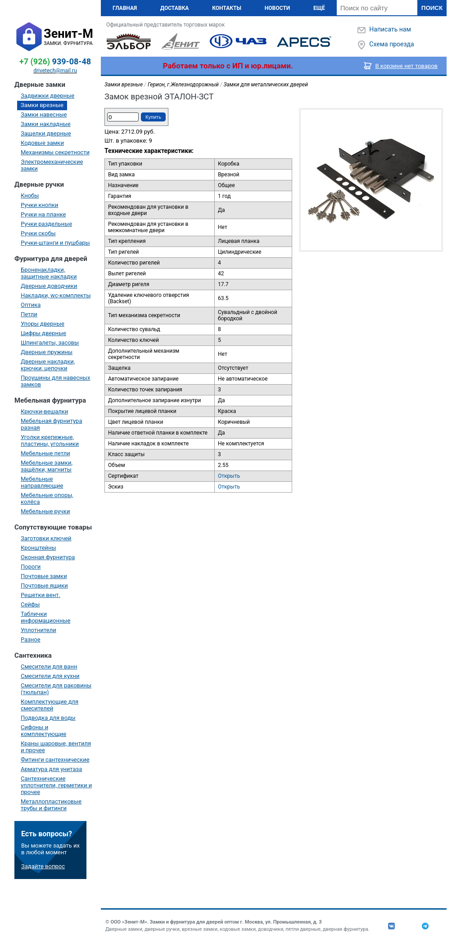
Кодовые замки (42, 142)
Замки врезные (42, 105)
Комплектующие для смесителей (49, 705)
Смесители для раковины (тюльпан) (56, 688)
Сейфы (30, 604)
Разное (31, 639)
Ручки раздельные (46, 223)
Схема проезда (391, 44)
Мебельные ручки (45, 511)
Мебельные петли (45, 453)
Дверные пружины (46, 352)
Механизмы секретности (55, 152)
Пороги (31, 566)
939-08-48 (55, 61)
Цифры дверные (43, 333)
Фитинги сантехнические (55, 759)
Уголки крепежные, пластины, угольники (50, 440)
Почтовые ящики (44, 585)
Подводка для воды (48, 717)
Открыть (229, 476)
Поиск (432, 7)
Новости (277, 8)
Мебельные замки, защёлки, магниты (46, 466)
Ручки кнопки (39, 205)
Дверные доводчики (49, 286)
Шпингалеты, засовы (50, 342)
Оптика (31, 304)
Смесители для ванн (49, 666)
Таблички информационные (45, 617)
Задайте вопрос (43, 866)
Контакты (226, 8)
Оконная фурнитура (48, 557)
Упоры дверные (42, 323)
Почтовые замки (44, 576)
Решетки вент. (40, 595)
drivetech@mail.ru (55, 70)
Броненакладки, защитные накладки (49, 273)
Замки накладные (46, 124)
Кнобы (30, 195)
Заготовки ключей (46, 538)
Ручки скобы (38, 233)
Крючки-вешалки (44, 411)
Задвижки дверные (47, 95)
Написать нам (390, 29)
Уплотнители (38, 630)
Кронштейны (38, 547)
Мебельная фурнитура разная (51, 424)
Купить (153, 117)
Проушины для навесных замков (55, 381)
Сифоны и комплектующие (43, 730)
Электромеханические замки (52, 165)
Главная (125, 8)
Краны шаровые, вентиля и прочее (56, 747)
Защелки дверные (46, 133)
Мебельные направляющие (42, 482)
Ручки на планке (43, 214)
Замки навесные (44, 114)
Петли (29, 314)
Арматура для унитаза (51, 769)
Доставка (174, 8)
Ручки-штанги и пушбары (55, 242)
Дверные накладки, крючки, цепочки (48, 365)
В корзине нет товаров (406, 66)
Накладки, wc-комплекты (56, 295)
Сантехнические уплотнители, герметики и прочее (56, 785)
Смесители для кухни (50, 676)
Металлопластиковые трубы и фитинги (51, 805)
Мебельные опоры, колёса (47, 498)
